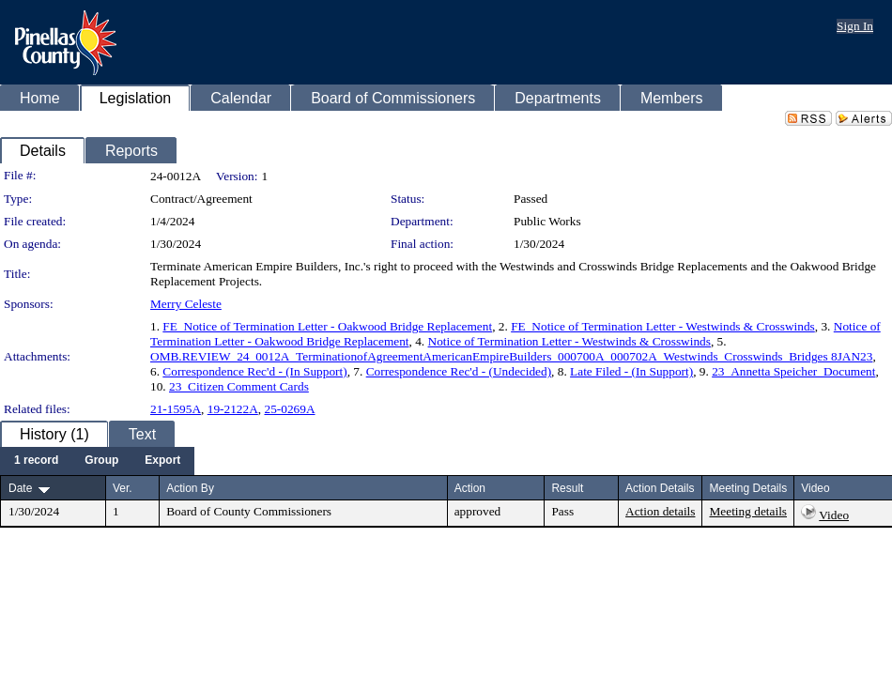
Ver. (122, 488)
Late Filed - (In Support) (631, 371)
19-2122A (233, 409)
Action (469, 488)
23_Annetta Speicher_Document (793, 371)
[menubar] (97, 461)
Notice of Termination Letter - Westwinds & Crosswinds (569, 341)
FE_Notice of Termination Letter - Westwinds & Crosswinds (663, 326)
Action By (190, 488)
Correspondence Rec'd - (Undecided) (458, 371)
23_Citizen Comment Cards (239, 386)
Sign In (855, 26)
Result (567, 488)
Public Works (547, 221)
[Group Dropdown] (101, 461)
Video (834, 515)
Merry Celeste (186, 304)
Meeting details (748, 511)
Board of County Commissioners (248, 511)
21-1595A (175, 409)
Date (20, 488)
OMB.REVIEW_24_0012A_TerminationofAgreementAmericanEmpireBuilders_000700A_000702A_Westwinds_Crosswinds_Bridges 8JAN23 (511, 356)
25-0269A (289, 409)
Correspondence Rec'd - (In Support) (254, 371)
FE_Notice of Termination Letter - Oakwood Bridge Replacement (327, 326)
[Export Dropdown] (162, 461)
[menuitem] (36, 461)
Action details (660, 511)
